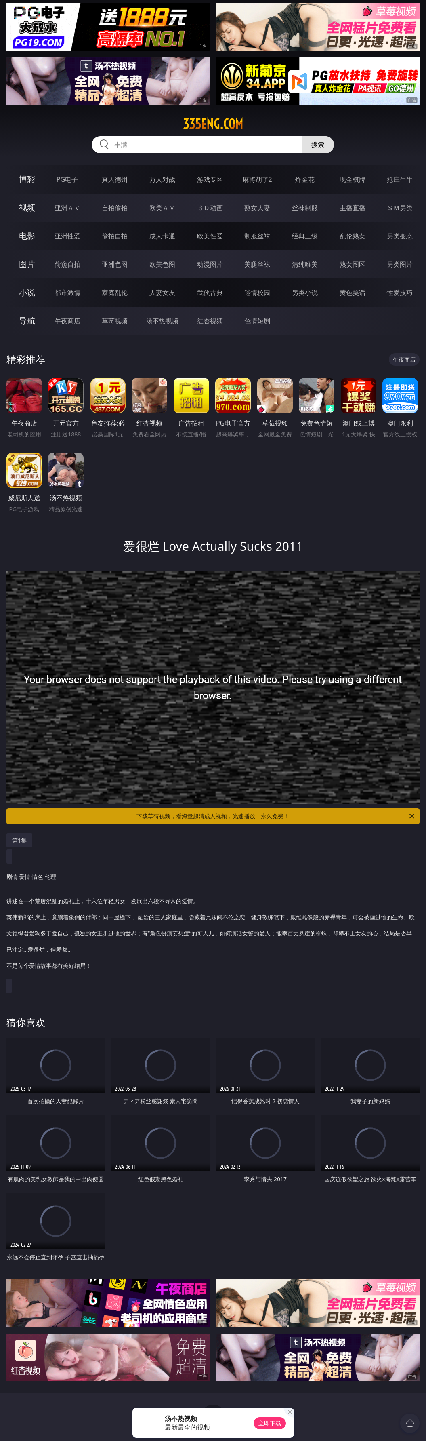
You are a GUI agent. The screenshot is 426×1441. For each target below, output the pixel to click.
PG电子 (67, 179)
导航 (27, 320)
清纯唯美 (305, 264)
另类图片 (400, 264)
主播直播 (352, 207)
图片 (27, 264)
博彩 (27, 179)
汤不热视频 (162, 320)
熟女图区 (352, 264)
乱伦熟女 (352, 236)
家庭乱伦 (115, 292)
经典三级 (305, 236)
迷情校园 (257, 292)
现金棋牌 (352, 179)
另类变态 (400, 236)
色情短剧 (257, 320)
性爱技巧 (400, 292)
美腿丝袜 (257, 264)
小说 (27, 292)
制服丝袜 (257, 236)
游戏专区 (210, 179)
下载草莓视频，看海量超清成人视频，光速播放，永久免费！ (276, 816)
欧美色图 (162, 264)
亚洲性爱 (67, 236)
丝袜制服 (305, 207)
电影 (27, 235)
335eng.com (213, 124)
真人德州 (115, 179)
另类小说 (305, 292)
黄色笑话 (352, 292)
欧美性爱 (210, 236)
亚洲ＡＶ (67, 207)
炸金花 (305, 179)
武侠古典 (210, 292)
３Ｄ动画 (210, 207)
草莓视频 (115, 320)
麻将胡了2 (257, 179)
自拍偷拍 (115, 207)
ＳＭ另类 (400, 207)
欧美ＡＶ (162, 207)
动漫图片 (210, 264)
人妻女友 (162, 292)
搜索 (317, 144)
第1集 (19, 840)
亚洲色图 (115, 264)
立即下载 (269, 1423)
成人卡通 (162, 236)
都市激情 (67, 292)
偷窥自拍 (67, 264)
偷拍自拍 (115, 236)
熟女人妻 (257, 207)
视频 (27, 207)
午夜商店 (67, 320)
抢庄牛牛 (400, 179)
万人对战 (162, 179)
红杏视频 (210, 320)
